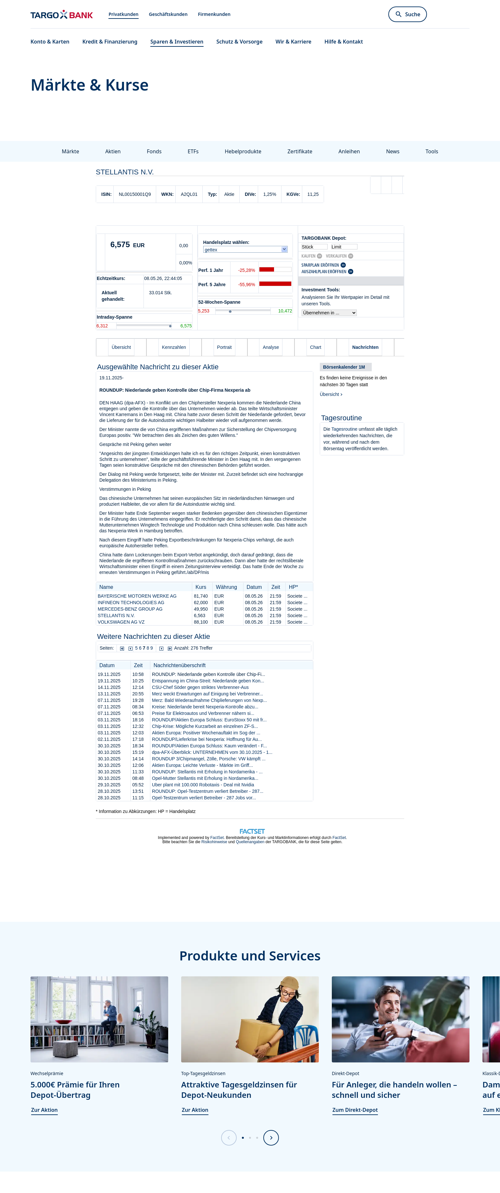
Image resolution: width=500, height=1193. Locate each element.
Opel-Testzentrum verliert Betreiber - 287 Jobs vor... (204, 797)
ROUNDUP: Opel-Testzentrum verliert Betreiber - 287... (207, 791)
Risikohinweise (214, 842)
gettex (212, 249)
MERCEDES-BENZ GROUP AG (130, 609)
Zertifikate (299, 151)
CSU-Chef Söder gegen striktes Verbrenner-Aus (200, 687)
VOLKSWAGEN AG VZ (121, 622)
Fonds (154, 151)
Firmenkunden (214, 14)
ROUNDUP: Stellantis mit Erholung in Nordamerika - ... (207, 771)
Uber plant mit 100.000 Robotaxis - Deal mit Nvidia (203, 784)
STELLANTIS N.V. (116, 615)
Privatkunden (123, 14)
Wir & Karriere (293, 41)
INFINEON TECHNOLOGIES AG (131, 602)
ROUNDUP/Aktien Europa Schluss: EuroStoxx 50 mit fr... (209, 719)
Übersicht (329, 394)
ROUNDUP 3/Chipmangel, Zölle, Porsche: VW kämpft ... (209, 758)
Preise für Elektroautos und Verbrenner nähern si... (203, 713)
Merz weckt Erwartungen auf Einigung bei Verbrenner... (207, 693)
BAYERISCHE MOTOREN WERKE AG (137, 596)
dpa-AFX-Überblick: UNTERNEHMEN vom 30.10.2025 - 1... (212, 752)
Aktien (113, 151)
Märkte (70, 151)
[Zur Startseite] (62, 14)
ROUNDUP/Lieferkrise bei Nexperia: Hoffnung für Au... (207, 739)
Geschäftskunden (168, 14)
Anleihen (349, 151)
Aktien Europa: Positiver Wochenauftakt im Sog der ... (206, 732)
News (392, 151)
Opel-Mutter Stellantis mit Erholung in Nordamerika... (205, 778)
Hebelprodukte (243, 151)
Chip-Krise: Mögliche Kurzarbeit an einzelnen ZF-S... (205, 726)
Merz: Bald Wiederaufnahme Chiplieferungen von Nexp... (209, 700)
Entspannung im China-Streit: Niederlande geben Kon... (208, 680)
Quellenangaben (250, 842)
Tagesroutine (344, 429)
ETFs (193, 151)
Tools (432, 151)
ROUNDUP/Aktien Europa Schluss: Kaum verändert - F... (209, 745)
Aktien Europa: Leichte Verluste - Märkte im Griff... (202, 765)
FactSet (217, 837)
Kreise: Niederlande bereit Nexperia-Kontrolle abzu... (205, 706)
